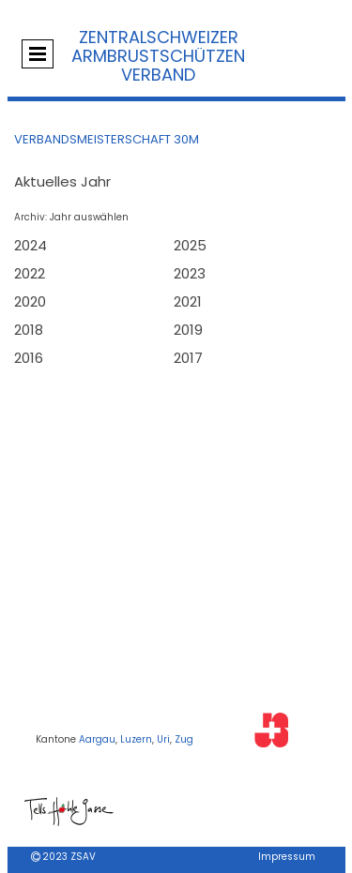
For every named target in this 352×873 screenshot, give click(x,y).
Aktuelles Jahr (62, 181)
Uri (163, 739)
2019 (188, 329)
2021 (188, 301)
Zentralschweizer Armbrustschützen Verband (158, 55)
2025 (190, 245)
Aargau (97, 739)
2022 (29, 273)
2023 (190, 273)
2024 (30, 245)
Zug (184, 739)
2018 (28, 329)
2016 (28, 358)
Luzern (136, 739)
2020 (30, 301)
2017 (188, 358)
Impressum (286, 857)
